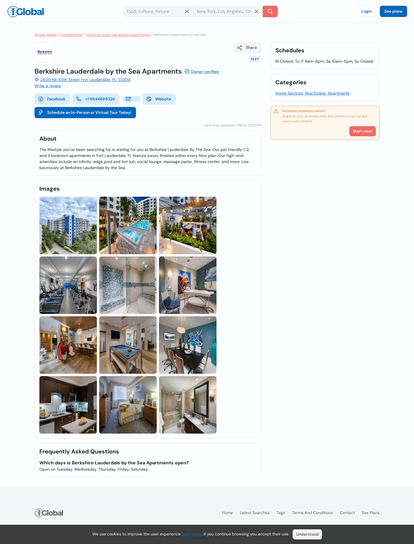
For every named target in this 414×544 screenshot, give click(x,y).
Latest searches (255, 512)
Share (247, 48)
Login (366, 11)
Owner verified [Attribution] (201, 71)
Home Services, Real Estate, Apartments (312, 93)
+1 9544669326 (95, 99)
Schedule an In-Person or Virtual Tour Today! (84, 112)
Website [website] (158, 99)
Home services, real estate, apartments (118, 34)
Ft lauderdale (71, 34)
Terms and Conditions (312, 512)
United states (45, 34)
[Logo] (25, 11)
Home (227, 512)
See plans (393, 11)
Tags (281, 512)
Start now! (362, 131)
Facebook (52, 99)
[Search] (270, 11)
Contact (347, 512)
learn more (192, 534)
